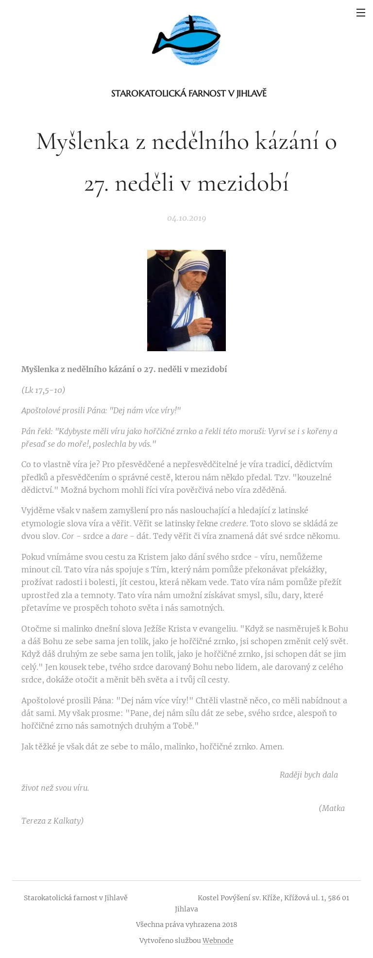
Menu (360, 12)
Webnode (218, 940)
